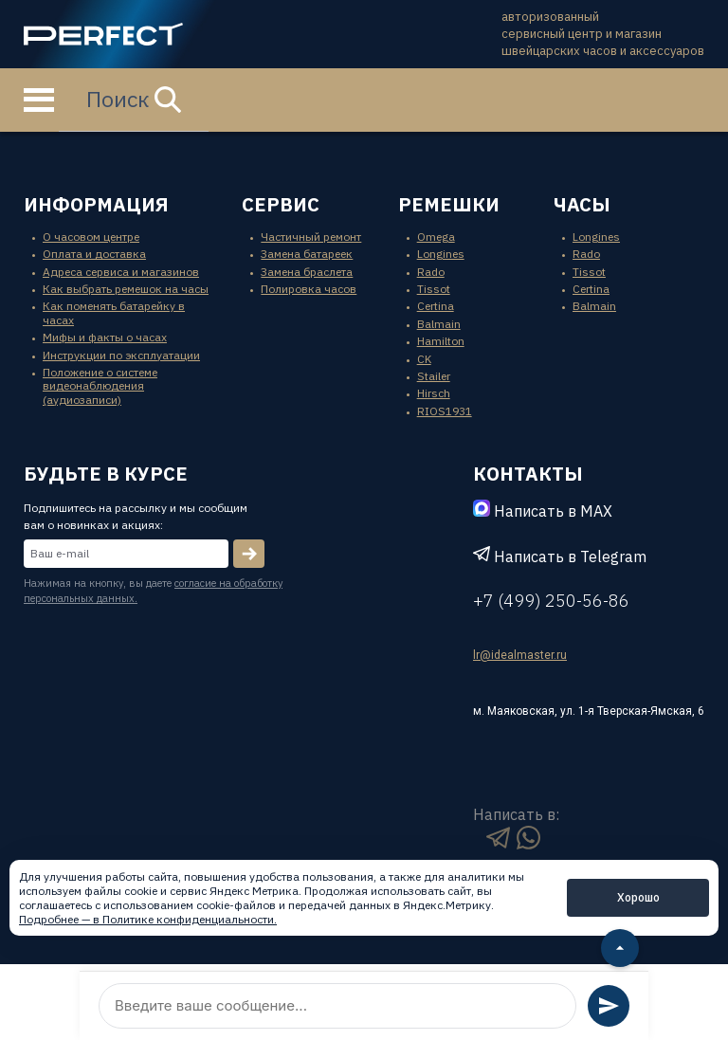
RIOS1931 (444, 411)
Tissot (433, 289)
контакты (528, 473)
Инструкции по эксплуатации (121, 355)
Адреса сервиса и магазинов (121, 272)
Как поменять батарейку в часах (114, 312)
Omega (436, 236)
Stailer (433, 376)
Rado (431, 272)
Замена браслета (307, 272)
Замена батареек (307, 253)
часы (582, 204)
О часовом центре (91, 236)
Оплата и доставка (94, 253)
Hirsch (433, 393)
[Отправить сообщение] (608, 1006)
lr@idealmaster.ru (520, 655)
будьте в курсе (106, 473)
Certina (435, 306)
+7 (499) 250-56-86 (551, 601)
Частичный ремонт (311, 236)
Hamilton (440, 341)
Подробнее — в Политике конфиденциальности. (148, 919)
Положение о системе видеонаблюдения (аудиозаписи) (100, 386)
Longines (440, 253)
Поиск (133, 98)
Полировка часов (308, 289)
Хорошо (638, 897)
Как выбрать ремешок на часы (126, 289)
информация (96, 204)
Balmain (439, 324)
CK (424, 359)
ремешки (449, 204)
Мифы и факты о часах (105, 337)
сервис (280, 204)
